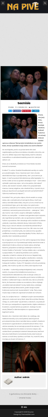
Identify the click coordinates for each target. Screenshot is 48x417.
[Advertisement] (24, 38)
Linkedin (35, 111)
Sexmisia (24, 103)
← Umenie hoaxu (24, 398)
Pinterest (26, 111)
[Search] (45, 3)
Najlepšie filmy (35, 107)
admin (12, 107)
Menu (25, 407)
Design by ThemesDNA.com (24, 414)
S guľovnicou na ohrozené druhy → (24, 394)
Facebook (16, 111)
